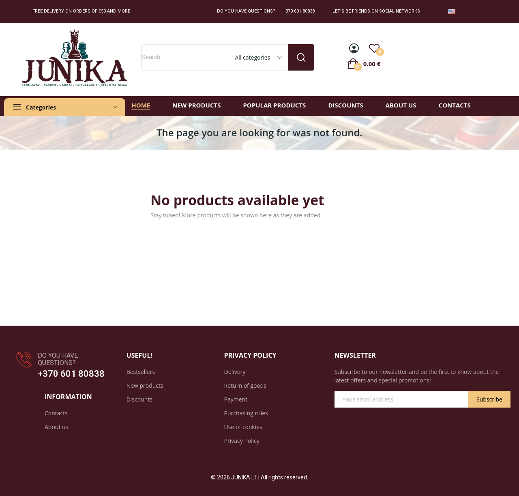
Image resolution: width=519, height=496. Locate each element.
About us (56, 427)
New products (145, 385)
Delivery (235, 372)
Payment (236, 399)
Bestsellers (141, 372)
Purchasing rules (246, 413)
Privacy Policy (242, 440)
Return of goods (245, 385)
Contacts (56, 413)
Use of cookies (243, 427)
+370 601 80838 (71, 374)
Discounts (139, 399)
